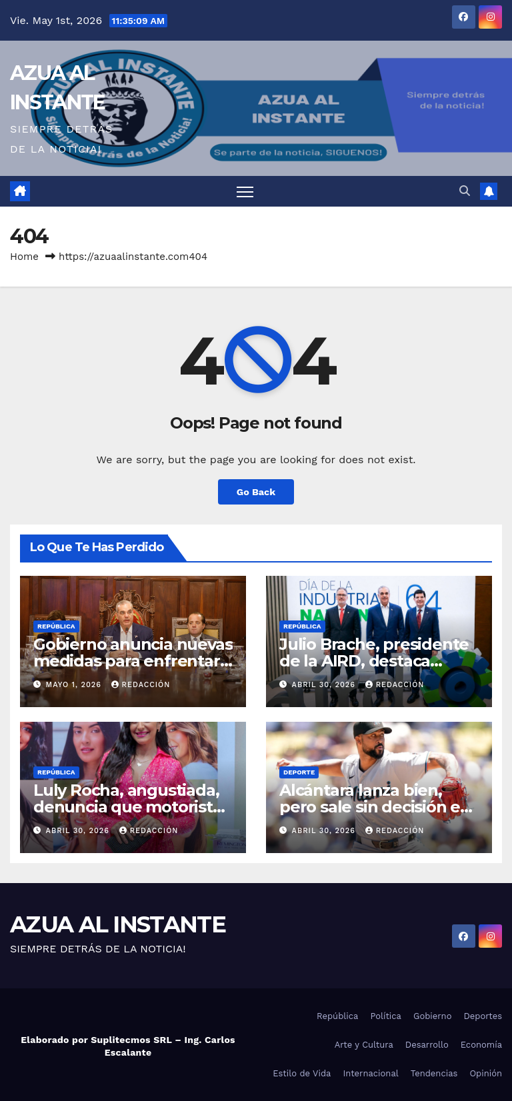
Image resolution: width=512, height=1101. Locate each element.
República (56, 626)
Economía (481, 1045)
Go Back (256, 492)
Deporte (299, 772)
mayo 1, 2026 (75, 684)
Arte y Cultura (364, 1045)
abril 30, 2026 (325, 684)
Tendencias (434, 1073)
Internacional (370, 1073)
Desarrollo (427, 1045)
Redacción (141, 684)
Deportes (482, 1016)
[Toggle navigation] (245, 191)
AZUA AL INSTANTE (117, 924)
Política (385, 1016)
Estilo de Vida (302, 1073)
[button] (464, 191)
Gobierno (432, 1016)
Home (24, 257)
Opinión (485, 1073)
